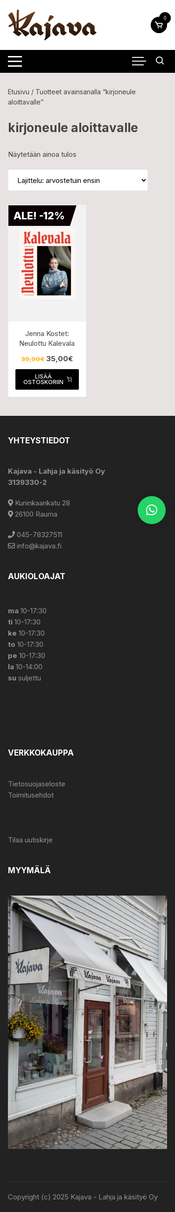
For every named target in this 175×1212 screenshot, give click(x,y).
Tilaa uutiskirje (30, 839)
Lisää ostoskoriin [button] (47, 379)
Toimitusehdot (31, 795)
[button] (152, 510)
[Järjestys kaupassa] (78, 180)
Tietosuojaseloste (36, 783)
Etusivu (18, 92)
